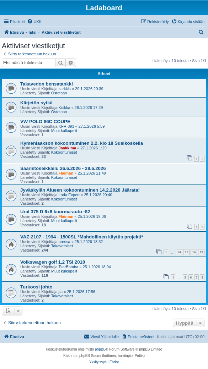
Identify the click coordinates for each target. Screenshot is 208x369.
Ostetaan (59, 93)
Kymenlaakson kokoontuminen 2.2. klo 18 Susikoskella (81, 143)
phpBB (100, 349)
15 (186, 252)
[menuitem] (34, 21)
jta (61, 292)
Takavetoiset (62, 246)
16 (194, 252)
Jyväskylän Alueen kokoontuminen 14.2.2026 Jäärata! (80, 190)
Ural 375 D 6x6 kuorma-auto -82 (55, 211)
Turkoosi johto (36, 287)
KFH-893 (66, 126)
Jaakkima (67, 148)
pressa (64, 241)
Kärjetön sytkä (36, 102)
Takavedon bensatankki (46, 84)
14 (179, 252)
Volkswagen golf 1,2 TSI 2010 (52, 262)
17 (201, 252)
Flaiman (66, 173)
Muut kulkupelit (64, 130)
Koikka (64, 107)
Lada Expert (69, 195)
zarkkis (65, 89)
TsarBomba (69, 267)
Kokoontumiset (64, 152)
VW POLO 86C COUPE (45, 121)
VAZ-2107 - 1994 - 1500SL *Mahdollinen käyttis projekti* (81, 236)
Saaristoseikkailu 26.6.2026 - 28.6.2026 (63, 168)
